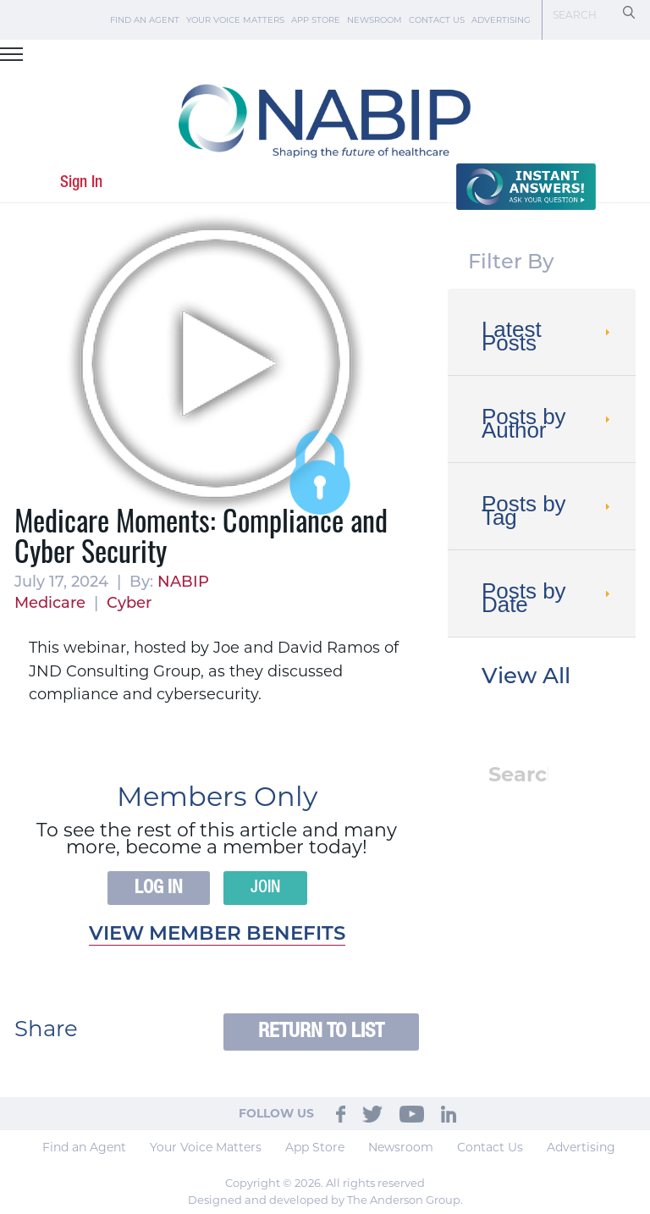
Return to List (321, 1031)
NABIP (183, 583)
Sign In (81, 182)
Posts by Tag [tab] (548, 510)
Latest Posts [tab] (548, 336)
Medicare (49, 604)
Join (265, 888)
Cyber (129, 604)
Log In (159, 888)
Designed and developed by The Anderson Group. (325, 1199)
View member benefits (217, 935)
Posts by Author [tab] (548, 423)
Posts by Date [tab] (548, 597)
